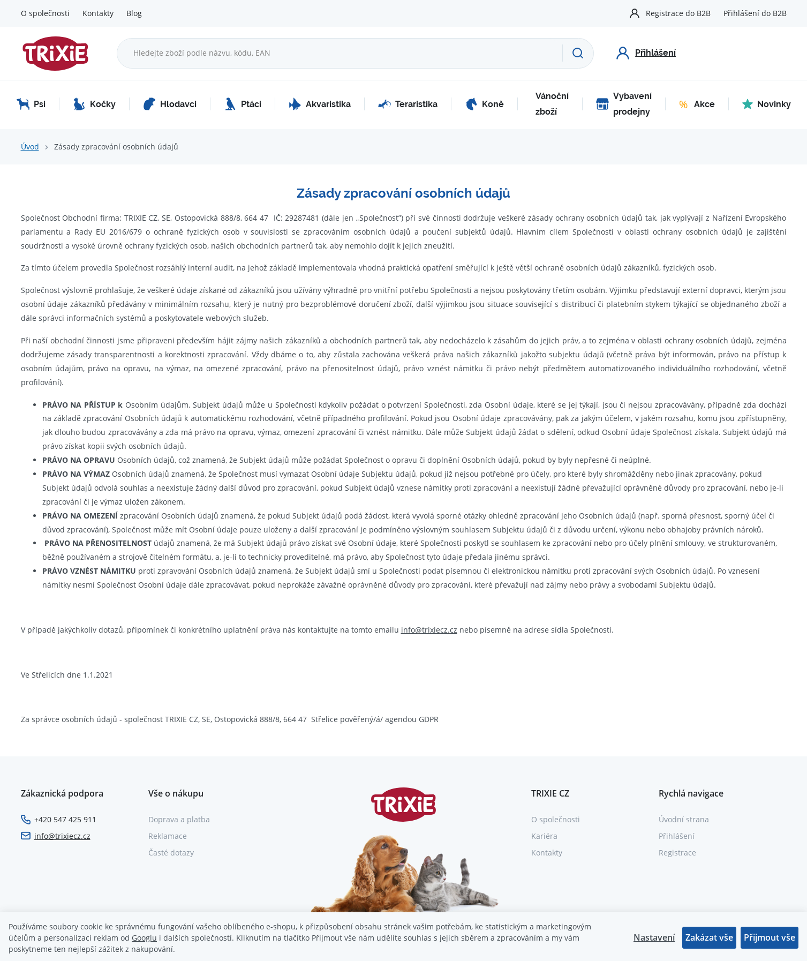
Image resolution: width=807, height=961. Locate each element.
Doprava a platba (179, 819)
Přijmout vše (769, 937)
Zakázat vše (709, 937)
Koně (484, 103)
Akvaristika (320, 103)
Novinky (766, 104)
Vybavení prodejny (624, 104)
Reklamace (167, 836)
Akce (697, 104)
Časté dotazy (171, 852)
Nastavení (654, 937)
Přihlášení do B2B (755, 13)
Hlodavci (170, 103)
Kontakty (98, 13)
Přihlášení (677, 836)
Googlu (144, 938)
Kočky (94, 103)
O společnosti (45, 13)
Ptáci (242, 103)
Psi (31, 103)
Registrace (677, 852)
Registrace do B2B (678, 13)
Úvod (30, 146)
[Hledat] (577, 53)
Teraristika (408, 103)
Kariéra (544, 836)
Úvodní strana (684, 819)
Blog (134, 13)
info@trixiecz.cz (429, 630)
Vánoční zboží (552, 104)
